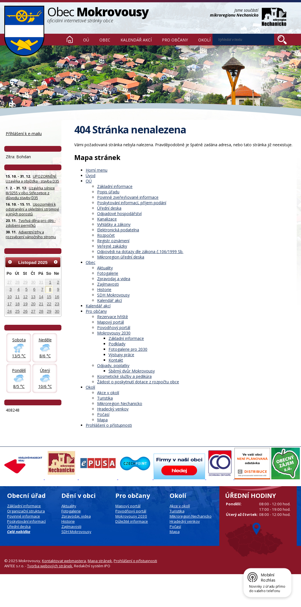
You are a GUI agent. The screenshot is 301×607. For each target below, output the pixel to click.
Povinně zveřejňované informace (127, 197)
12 (25, 297)
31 (41, 282)
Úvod (69, 39)
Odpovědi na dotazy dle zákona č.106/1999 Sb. (140, 251)
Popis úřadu (108, 192)
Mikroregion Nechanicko (119, 403)
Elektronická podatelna (118, 230)
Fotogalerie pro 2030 (128, 349)
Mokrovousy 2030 (114, 333)
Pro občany (175, 40)
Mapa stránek (100, 560)
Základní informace (115, 186)
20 (33, 304)
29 (25, 282)
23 (57, 304)
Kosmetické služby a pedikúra (124, 376)
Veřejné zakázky (112, 246)
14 (41, 297)
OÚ (86, 40)
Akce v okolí (108, 392)
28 (17, 282)
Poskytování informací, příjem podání (131, 202)
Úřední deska (109, 208)
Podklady (117, 343)
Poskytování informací (26, 521)
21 (41, 304)
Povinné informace (23, 516)
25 (17, 311)
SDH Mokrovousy (113, 295)
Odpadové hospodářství (119, 213)
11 (17, 297)
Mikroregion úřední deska (120, 257)
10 (9, 297)
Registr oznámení (113, 240)
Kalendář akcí (136, 40)
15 (49, 297)
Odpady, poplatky (113, 365)
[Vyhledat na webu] (282, 39)
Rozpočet (106, 235)
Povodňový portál (113, 327)
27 (9, 282)
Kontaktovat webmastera (64, 560)
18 (17, 304)
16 (57, 297)
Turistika (105, 398)
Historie (104, 289)
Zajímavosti (108, 284)
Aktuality (105, 268)
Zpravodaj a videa (113, 278)
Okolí (204, 40)
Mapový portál (110, 322)
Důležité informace (131, 521)
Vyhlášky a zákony (114, 224)
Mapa (102, 419)
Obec (104, 40)
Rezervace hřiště (112, 316)
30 (33, 282)
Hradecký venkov (113, 409)
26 (25, 311)
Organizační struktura (26, 511)
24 (9, 311)
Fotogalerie (107, 273)
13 (33, 297)
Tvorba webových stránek (49, 565)
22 (49, 304)
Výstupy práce (121, 354)
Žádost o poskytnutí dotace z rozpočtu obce (138, 381)
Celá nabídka (18, 531)
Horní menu (96, 170)
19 (25, 304)
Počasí (103, 414)
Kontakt (116, 360)
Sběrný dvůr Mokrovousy (132, 371)
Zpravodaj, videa (76, 516)
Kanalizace (107, 219)
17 (9, 304)
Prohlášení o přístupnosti (109, 425)
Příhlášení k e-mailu (24, 133)
